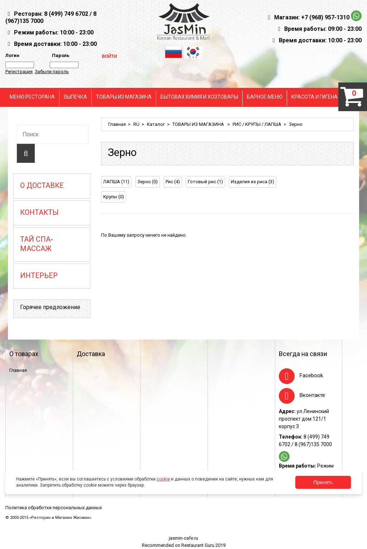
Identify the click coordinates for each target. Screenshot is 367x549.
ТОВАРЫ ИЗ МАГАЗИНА (124, 97)
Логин (12, 55)
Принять (323, 482)
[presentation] (339, 182)
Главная (117, 124)
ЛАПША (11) (116, 181)
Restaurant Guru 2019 (203, 545)
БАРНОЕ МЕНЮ (264, 97)
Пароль (60, 55)
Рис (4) (173, 181)
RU (136, 124)
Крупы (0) (113, 196)
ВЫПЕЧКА (75, 97)
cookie (163, 479)
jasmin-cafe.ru (183, 538)
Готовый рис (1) (205, 181)
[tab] (339, 182)
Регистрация (19, 71)
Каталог (156, 124)
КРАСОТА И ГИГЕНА (314, 97)
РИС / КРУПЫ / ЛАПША (257, 124)
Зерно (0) (147, 181)
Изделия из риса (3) (252, 181)
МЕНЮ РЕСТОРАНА (32, 97)
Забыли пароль (52, 71)
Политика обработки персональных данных (53, 507)
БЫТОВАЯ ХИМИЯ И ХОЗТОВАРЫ (199, 97)
